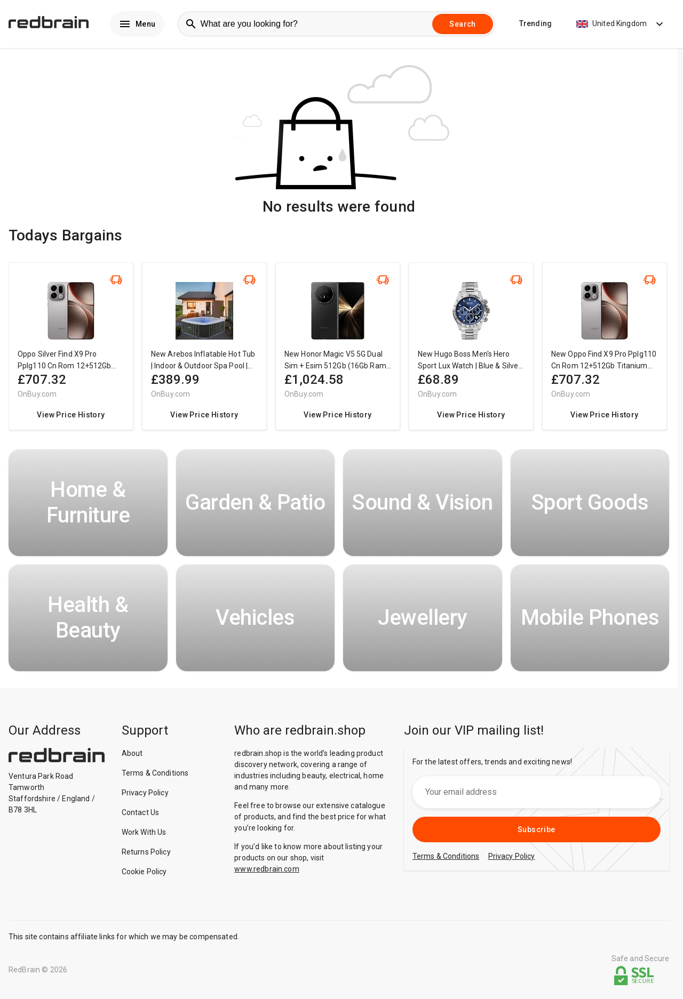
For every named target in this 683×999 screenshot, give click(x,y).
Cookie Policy (144, 872)
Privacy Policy (145, 793)
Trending (535, 24)
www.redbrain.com (266, 870)
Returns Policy (146, 853)
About (132, 754)
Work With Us (144, 833)
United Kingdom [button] (621, 24)
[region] (339, 352)
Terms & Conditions (155, 774)
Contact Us (141, 813)
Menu (137, 24)
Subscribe (536, 830)
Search (462, 24)
